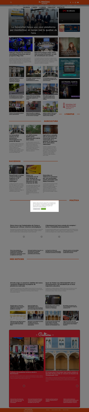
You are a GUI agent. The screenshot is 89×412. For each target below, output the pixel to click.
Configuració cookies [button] (37, 208)
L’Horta (34, 7)
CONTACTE (60, 7)
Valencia (26, 7)
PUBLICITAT (51, 7)
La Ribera (42, 7)
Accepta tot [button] (43, 208)
